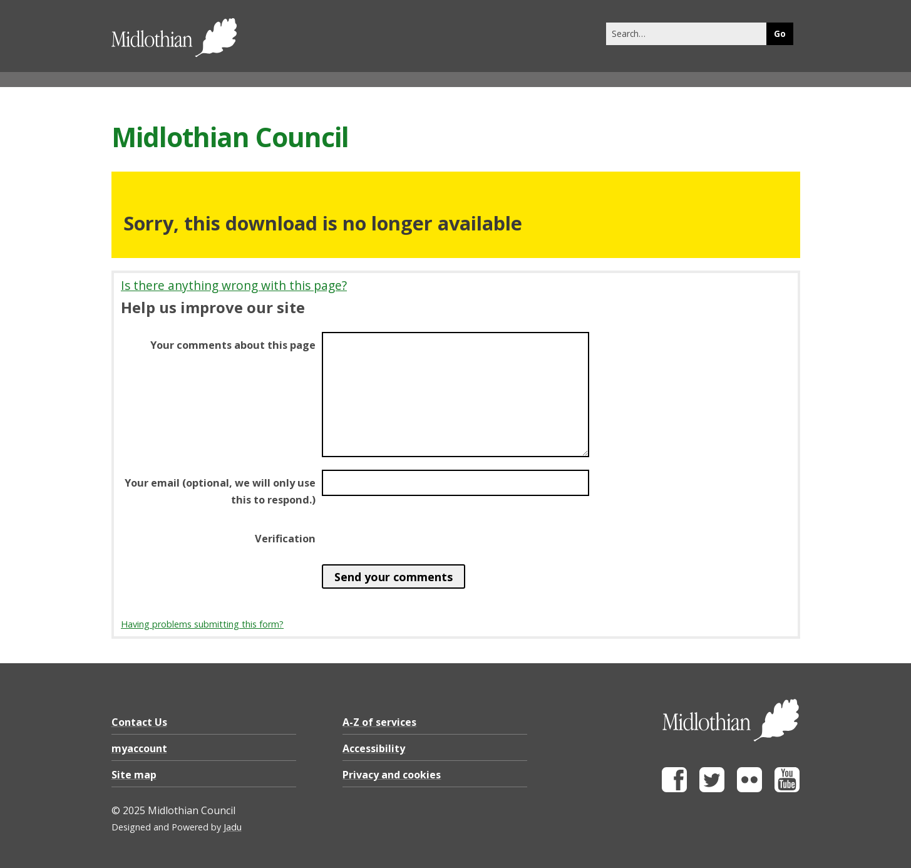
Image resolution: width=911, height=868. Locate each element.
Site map (134, 775)
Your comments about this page (233, 345)
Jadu (233, 827)
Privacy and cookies (391, 775)
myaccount (139, 748)
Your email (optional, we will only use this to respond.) (220, 491)
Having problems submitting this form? (202, 624)
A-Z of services (379, 722)
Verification (285, 538)
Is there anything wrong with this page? (234, 285)
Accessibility (373, 748)
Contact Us (139, 722)
